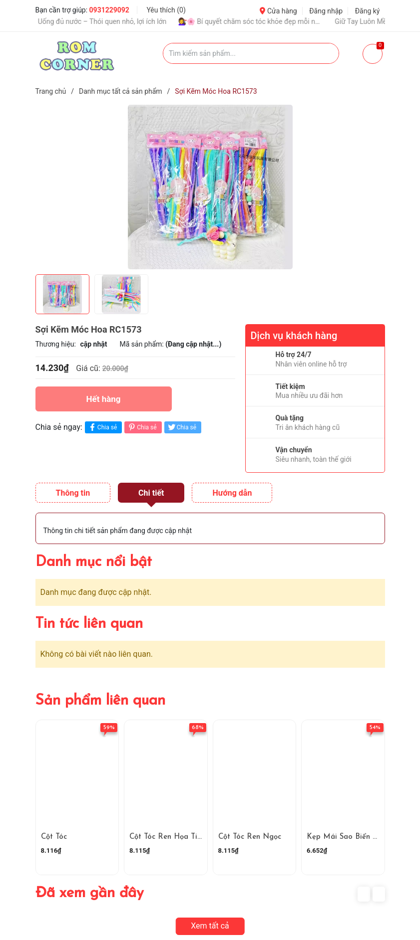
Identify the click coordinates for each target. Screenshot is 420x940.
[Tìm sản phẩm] (251, 53)
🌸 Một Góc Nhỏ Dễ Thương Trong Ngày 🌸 (333, 21)
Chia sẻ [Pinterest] (141, 427)
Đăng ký (367, 11)
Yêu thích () (165, 10)
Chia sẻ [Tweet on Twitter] (181, 427)
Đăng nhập (326, 11)
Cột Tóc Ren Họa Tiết (166, 837)
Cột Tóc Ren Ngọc (249, 837)
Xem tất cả (210, 926)
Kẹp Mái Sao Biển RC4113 (352, 837)
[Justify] (326, 53)
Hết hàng (103, 399)
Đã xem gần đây (89, 893)
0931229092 (109, 10)
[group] (210, 187)
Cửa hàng (278, 11)
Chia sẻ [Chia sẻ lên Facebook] (102, 427)
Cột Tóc (54, 837)
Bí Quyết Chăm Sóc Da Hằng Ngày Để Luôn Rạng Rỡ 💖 (182, 21)
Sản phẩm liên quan (100, 701)
